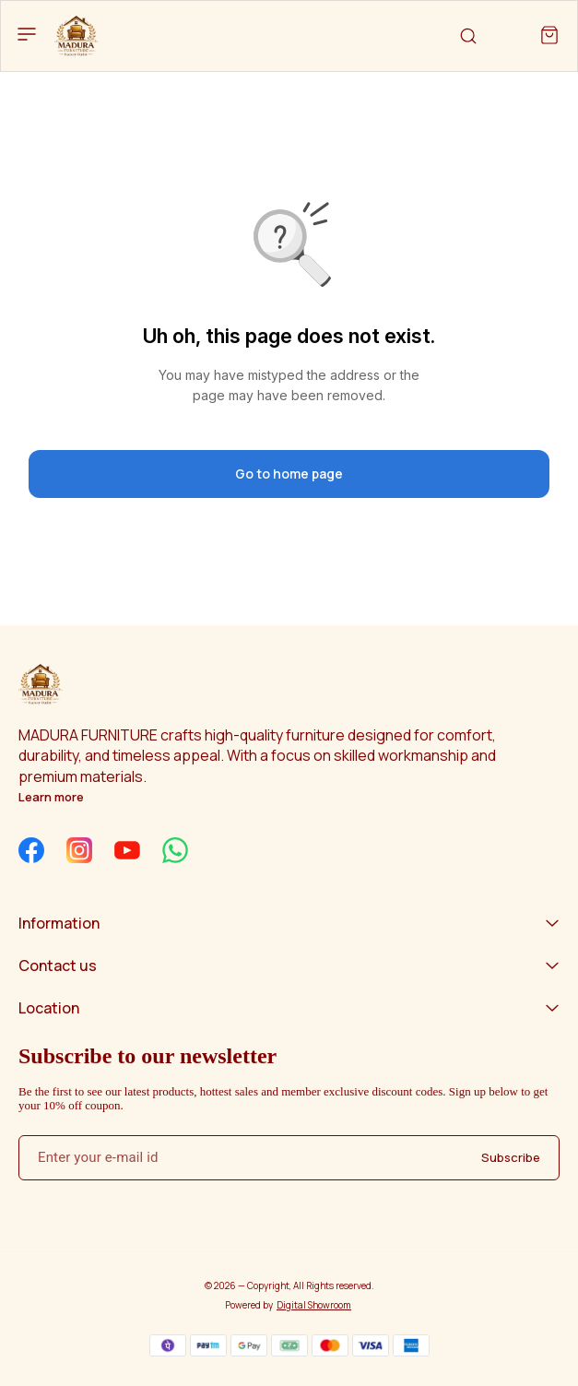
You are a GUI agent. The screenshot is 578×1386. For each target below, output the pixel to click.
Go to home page (289, 473)
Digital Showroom (314, 1304)
